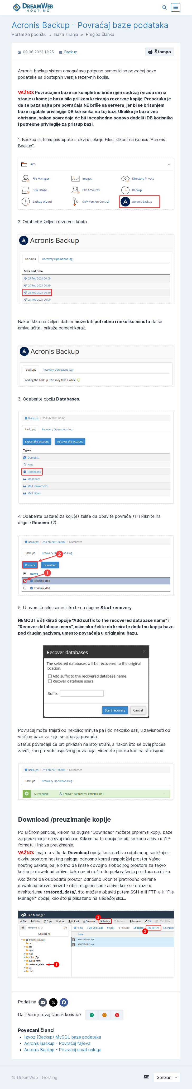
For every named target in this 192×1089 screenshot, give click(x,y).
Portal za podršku (29, 34)
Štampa (159, 51)
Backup (70, 52)
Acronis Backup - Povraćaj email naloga (62, 1049)
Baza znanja (66, 34)
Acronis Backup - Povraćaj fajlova (57, 1043)
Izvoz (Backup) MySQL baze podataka (62, 1037)
